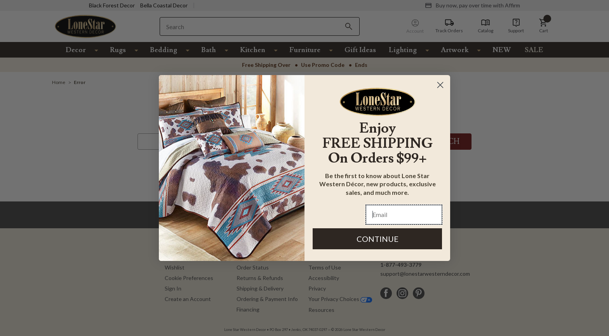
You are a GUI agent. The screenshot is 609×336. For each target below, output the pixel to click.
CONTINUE (377, 238)
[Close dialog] (440, 85)
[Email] (404, 214)
